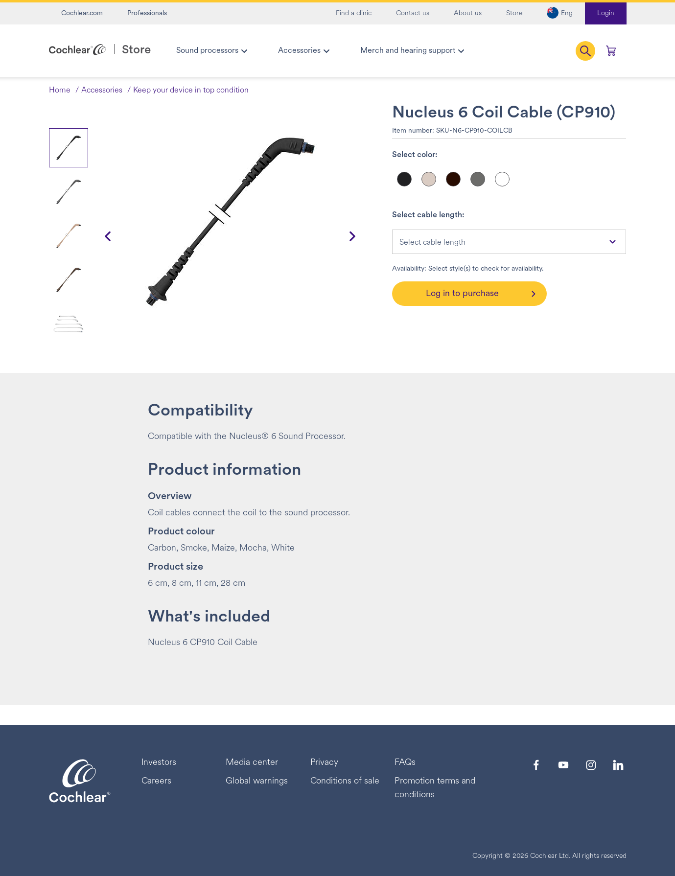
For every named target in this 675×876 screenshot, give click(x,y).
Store (514, 13)
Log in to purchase (462, 294)
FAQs (405, 762)
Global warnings (257, 781)
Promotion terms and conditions (435, 788)
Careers (156, 781)
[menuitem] (211, 50)
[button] (560, 13)
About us (468, 13)
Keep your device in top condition (191, 90)
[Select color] (404, 179)
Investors (159, 762)
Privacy (324, 762)
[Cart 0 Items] (611, 51)
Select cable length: (428, 215)
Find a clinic (354, 13)
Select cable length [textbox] (432, 243)
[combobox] (509, 242)
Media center (252, 762)
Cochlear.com (82, 13)
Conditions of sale (344, 781)
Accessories (101, 90)
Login (605, 13)
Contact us (412, 13)
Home (59, 90)
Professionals (147, 13)
